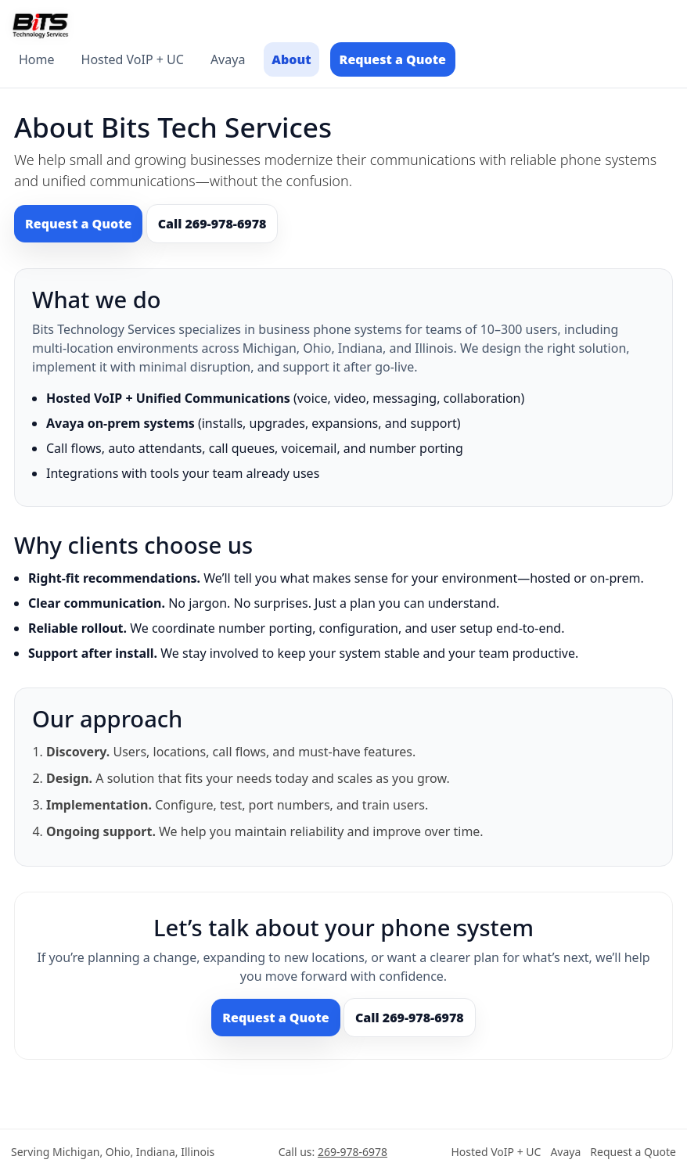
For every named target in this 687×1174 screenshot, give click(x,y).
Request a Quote (393, 59)
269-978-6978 (352, 1151)
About (291, 59)
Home (37, 59)
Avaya (227, 59)
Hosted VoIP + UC (132, 59)
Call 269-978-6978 (212, 223)
